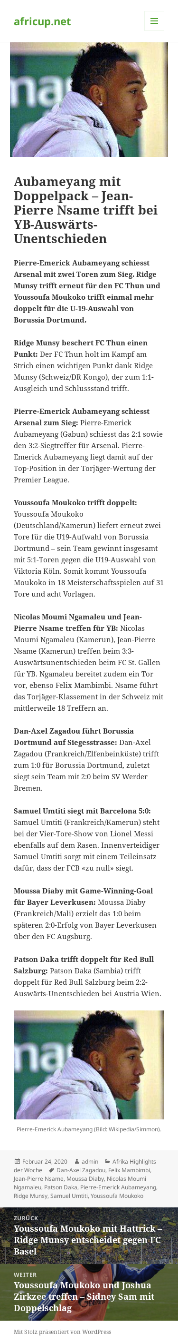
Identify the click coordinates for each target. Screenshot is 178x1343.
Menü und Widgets (154, 30)
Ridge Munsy (30, 1196)
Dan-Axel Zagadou (80, 1170)
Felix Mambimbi (129, 1170)
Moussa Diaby (85, 1179)
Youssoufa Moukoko (117, 1196)
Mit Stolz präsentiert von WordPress (62, 1332)
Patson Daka (60, 1187)
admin (90, 1161)
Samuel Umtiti (69, 1196)
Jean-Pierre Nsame (39, 1179)
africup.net (42, 21)
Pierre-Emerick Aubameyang (118, 1187)
